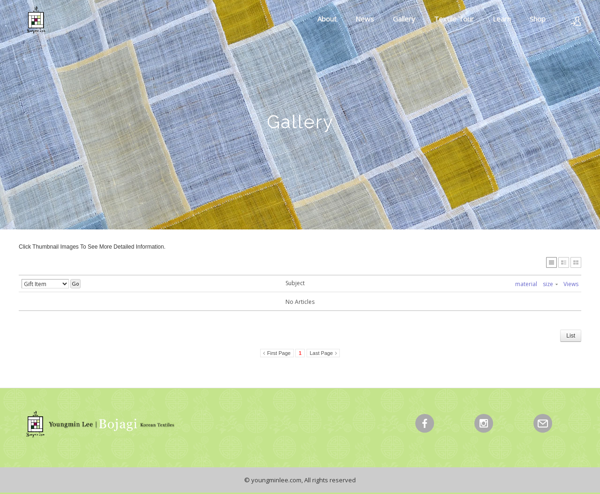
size (550, 284)
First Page (279, 353)
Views (570, 284)
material (526, 284)
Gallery (404, 18)
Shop (538, 18)
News (364, 18)
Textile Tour (454, 18)
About (327, 18)
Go (75, 283)
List (570, 335)
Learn (502, 18)
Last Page (321, 353)
